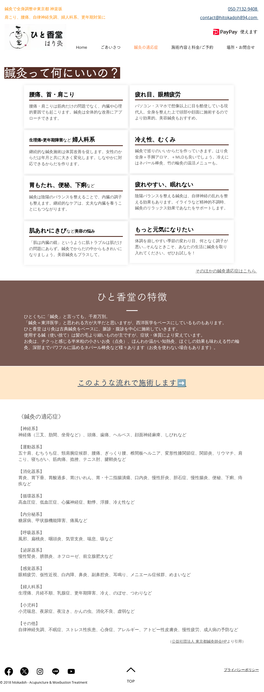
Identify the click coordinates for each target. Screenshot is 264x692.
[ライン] (55, 671)
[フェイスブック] (9, 671)
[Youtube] (71, 671)
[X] (24, 671)
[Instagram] (40, 671)
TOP (131, 681)
